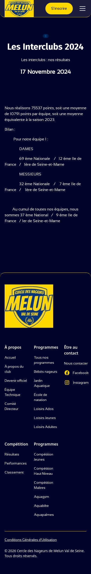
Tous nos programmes (44, 359)
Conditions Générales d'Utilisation (31, 540)
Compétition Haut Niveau (43, 470)
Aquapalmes (44, 515)
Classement (14, 472)
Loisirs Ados (44, 409)
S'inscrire (59, 8)
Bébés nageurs (45, 372)
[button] (81, 8)
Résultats (12, 454)
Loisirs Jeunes (45, 418)
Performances (16, 463)
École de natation (40, 397)
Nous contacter (76, 363)
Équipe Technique (12, 392)
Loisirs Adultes (45, 427)
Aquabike (41, 506)
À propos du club (14, 369)
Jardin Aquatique (42, 383)
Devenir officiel (16, 381)
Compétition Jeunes (43, 456)
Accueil (10, 357)
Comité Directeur (11, 406)
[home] (19, 8)
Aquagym (41, 497)
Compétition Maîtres (43, 485)
